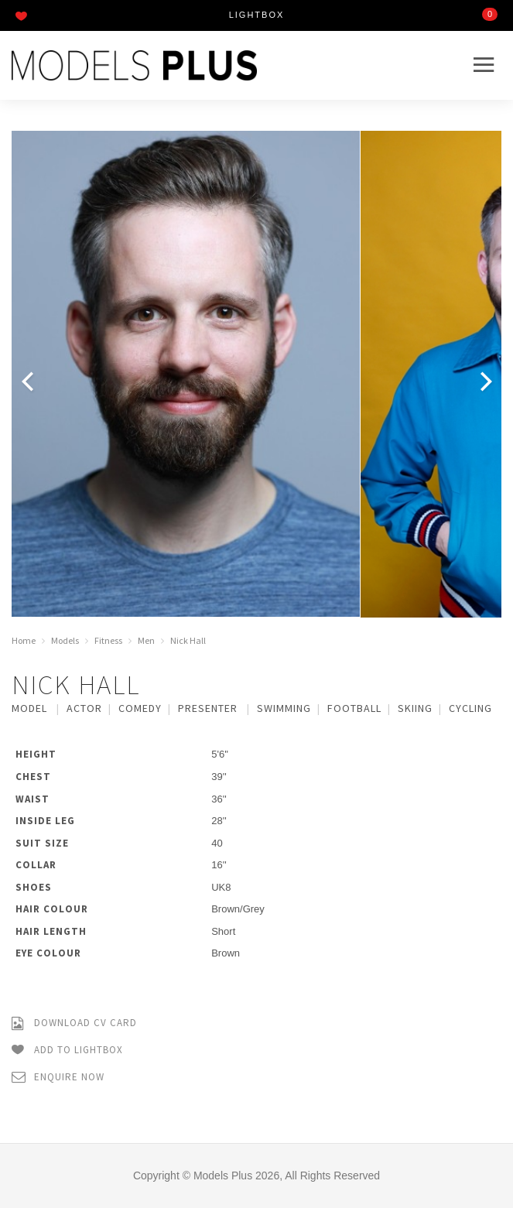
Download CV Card (74, 1023)
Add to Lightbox (67, 1050)
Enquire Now (58, 1077)
